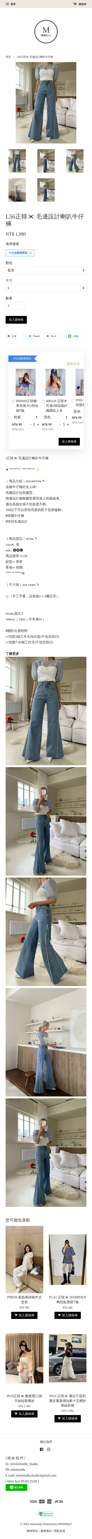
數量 (9, 298)
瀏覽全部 (73, 364)
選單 (11, 4)
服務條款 (46, 1531)
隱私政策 (59, 1531)
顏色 (9, 263)
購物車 (79, 4)
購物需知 (32, 1531)
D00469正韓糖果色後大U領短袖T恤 (25, 405)
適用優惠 (12, 244)
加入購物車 (69, 441)
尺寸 (9, 281)
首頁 (8, 56)
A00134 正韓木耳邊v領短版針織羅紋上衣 (55, 405)
